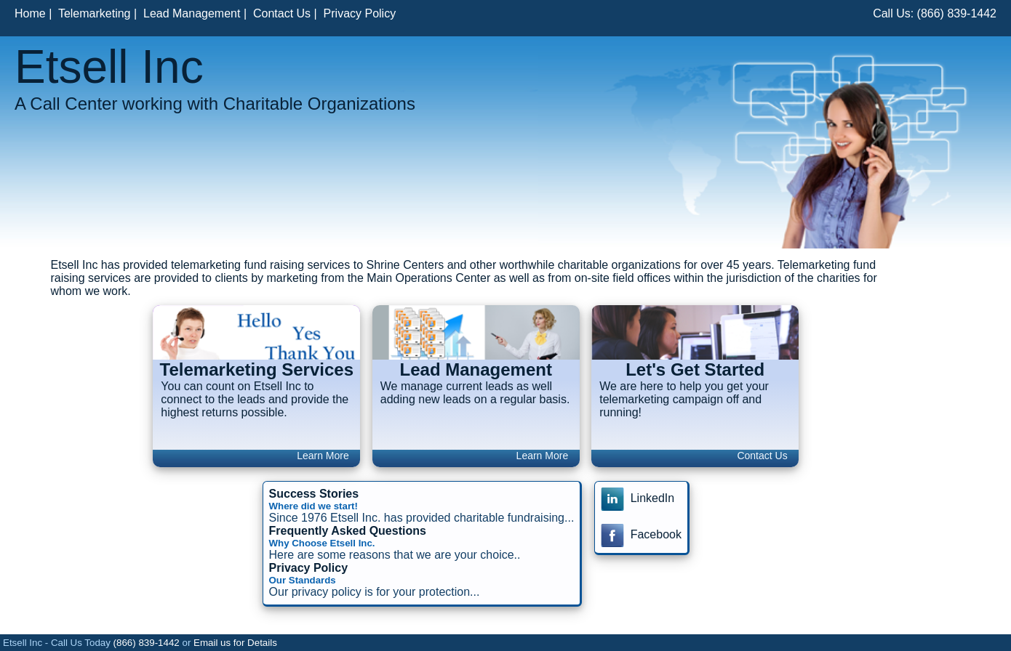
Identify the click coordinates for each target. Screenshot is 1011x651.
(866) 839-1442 (956, 13)
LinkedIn (637, 498)
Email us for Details (235, 642)
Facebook (641, 534)
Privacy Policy (360, 13)
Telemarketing (94, 13)
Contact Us (282, 13)
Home (30, 13)
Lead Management (191, 13)
